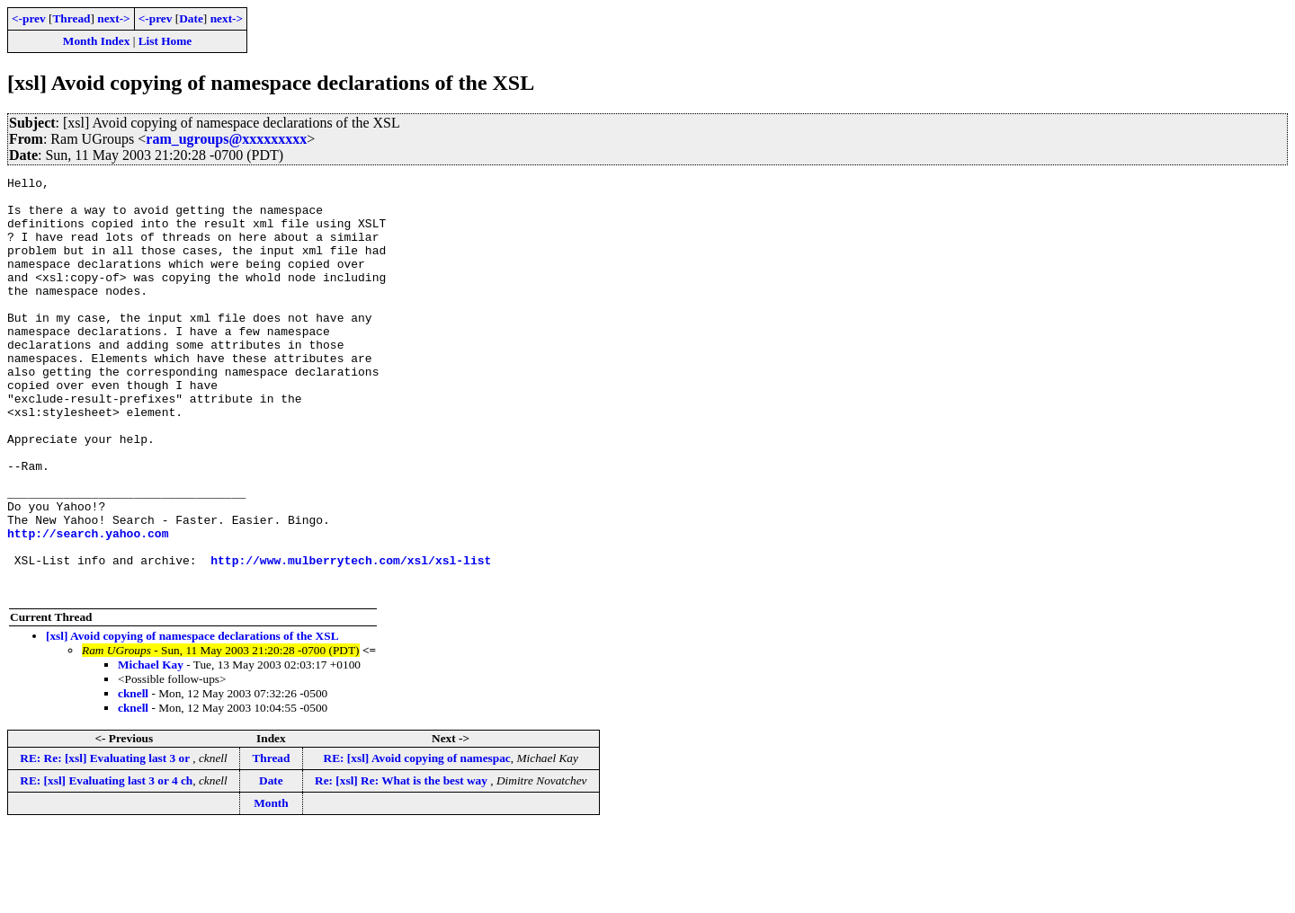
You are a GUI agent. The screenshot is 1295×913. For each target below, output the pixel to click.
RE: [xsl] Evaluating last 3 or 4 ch (106, 864)
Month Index (96, 41)
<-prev (29, 18)
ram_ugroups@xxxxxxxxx (226, 138)
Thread (71, 18)
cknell (133, 777)
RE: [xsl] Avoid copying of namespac (417, 841)
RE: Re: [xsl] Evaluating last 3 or (106, 841)
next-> (113, 18)
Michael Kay (150, 748)
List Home (165, 41)
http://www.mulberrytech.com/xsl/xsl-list (350, 638)
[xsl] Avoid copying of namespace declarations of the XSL (192, 719)
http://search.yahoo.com (87, 606)
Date (191, 18)
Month (271, 886)
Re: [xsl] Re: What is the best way (402, 864)
